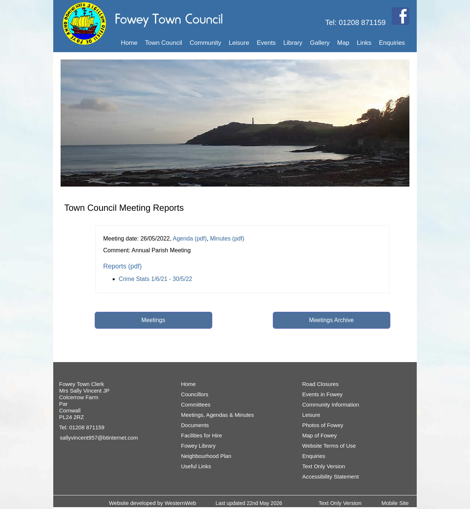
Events (266, 42)
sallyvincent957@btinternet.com (99, 437)
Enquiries (392, 42)
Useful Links (196, 466)
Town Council (163, 42)
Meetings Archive (331, 320)
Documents (195, 425)
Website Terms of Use (329, 446)
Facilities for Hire (201, 435)
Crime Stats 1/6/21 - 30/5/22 (155, 279)
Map (343, 42)
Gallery (320, 42)
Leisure (239, 42)
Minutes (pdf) (227, 238)
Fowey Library (198, 446)
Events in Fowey (322, 394)
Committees (195, 404)
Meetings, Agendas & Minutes (217, 415)
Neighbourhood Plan (206, 456)
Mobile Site (395, 503)
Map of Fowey (319, 435)
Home (129, 42)
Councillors (194, 394)
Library (293, 42)
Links (364, 42)
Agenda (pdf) (190, 238)
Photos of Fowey (322, 425)
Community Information (330, 404)
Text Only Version (323, 466)
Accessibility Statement (330, 476)
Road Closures (320, 384)
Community (205, 42)
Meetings (153, 320)
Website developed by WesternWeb (152, 503)
